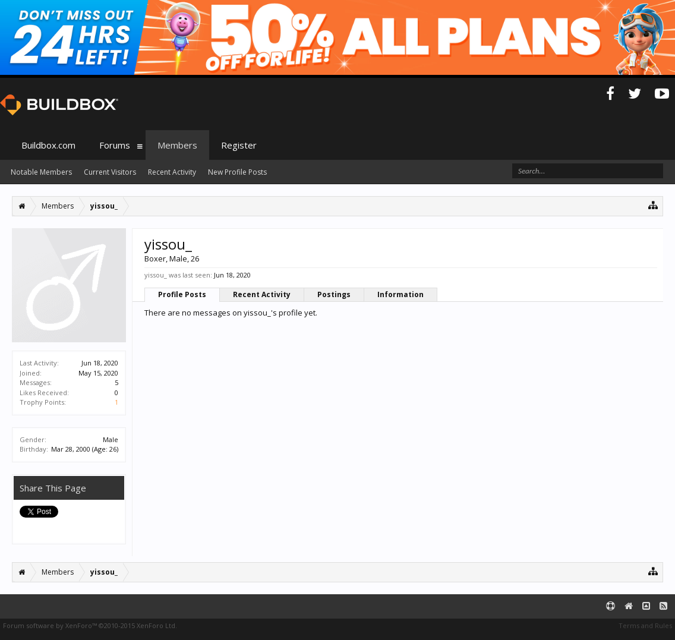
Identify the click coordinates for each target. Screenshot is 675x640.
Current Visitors (110, 172)
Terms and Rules (645, 625)
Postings (334, 294)
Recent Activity (262, 294)
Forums (114, 145)
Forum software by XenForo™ (90, 625)
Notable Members (41, 172)
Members (177, 145)
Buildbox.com (48, 145)
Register (239, 145)
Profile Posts (182, 294)
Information (400, 294)
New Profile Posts (237, 172)
